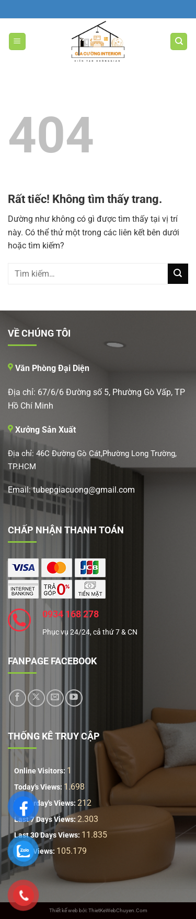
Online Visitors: (40, 771)
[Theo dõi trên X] (36, 698)
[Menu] (17, 41)
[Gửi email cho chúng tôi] (55, 698)
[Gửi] (178, 274)
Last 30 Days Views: (48, 835)
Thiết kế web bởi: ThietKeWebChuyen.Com (98, 910)
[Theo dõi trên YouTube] (74, 698)
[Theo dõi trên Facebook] (17, 698)
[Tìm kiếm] (178, 41)
